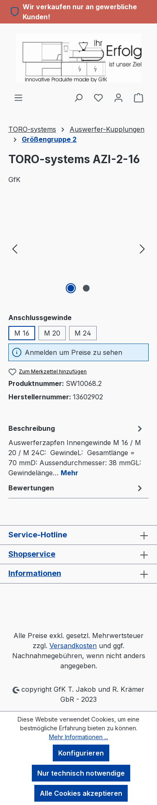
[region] (78, 248)
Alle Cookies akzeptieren (81, 793)
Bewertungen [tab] (76, 488)
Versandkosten (73, 645)
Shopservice (31, 554)
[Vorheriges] (14, 248)
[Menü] (18, 97)
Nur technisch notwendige (81, 773)
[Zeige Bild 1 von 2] (70, 288)
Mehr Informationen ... (78, 736)
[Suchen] (78, 97)
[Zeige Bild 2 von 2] (86, 288)
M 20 (52, 333)
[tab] (76, 450)
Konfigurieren (81, 753)
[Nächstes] (142, 248)
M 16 (21, 333)
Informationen (34, 573)
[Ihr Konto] (118, 97)
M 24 (83, 333)
